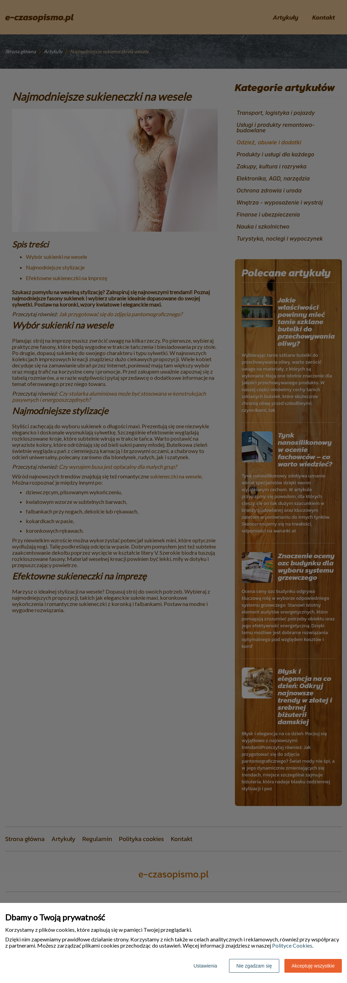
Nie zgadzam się (254, 966)
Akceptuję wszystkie (313, 966)
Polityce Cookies (292, 945)
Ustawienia (205, 966)
